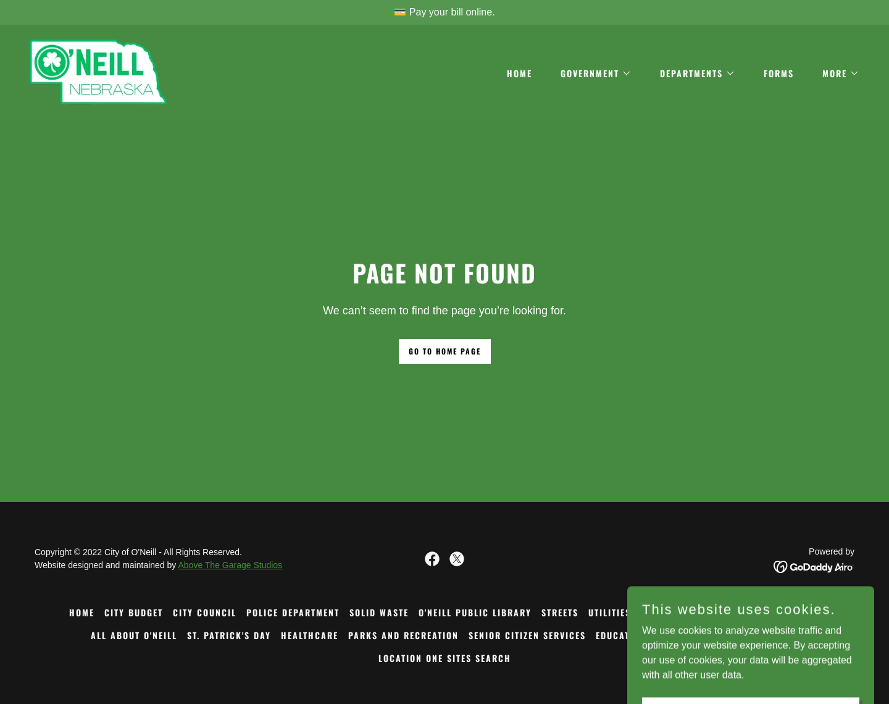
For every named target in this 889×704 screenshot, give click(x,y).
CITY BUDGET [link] (133, 612)
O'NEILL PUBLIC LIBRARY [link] (475, 612)
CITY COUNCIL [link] (204, 612)
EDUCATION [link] (621, 635)
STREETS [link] (559, 612)
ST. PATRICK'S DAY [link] (229, 635)
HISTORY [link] (660, 612)
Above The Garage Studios (230, 565)
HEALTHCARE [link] (309, 635)
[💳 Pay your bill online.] (444, 12)
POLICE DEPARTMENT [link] (293, 612)
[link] (98, 71)
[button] (592, 73)
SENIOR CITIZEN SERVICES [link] (527, 635)
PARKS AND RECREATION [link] (403, 635)
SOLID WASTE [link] (379, 612)
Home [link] (519, 73)
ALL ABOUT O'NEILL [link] (134, 635)
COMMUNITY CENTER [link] (775, 612)
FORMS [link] (779, 73)
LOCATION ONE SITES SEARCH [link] (444, 658)
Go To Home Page (445, 351)
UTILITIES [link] (609, 612)
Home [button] (81, 612)
